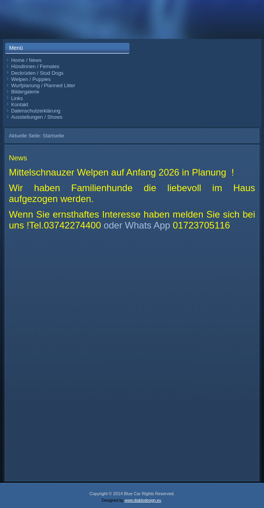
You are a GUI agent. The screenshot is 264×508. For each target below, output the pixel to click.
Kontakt (19, 104)
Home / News (26, 60)
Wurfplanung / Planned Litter (43, 85)
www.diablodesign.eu (142, 500)
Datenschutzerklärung (35, 111)
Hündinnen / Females (35, 66)
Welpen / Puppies (31, 79)
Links (17, 98)
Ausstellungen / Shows (36, 117)
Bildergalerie (25, 92)
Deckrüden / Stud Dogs (37, 73)
